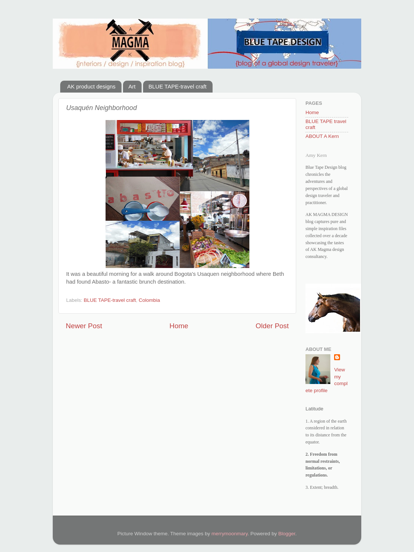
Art (132, 86)
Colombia (149, 300)
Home (178, 326)
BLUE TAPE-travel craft (178, 86)
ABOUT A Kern (322, 136)
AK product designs (91, 86)
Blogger (286, 533)
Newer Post (84, 326)
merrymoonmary (229, 533)
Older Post (272, 326)
